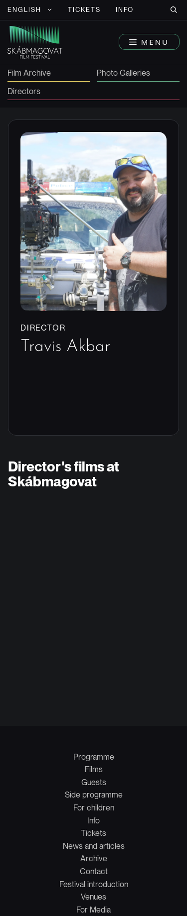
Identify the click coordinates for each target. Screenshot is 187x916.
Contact (94, 871)
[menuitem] (30, 9)
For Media (93, 910)
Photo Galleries (123, 73)
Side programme (94, 795)
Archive (93, 858)
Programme (93, 757)
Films (94, 769)
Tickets (84, 9)
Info (125, 9)
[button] (174, 10)
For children (93, 807)
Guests (93, 782)
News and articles (94, 846)
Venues (93, 897)
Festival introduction (93, 884)
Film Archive (29, 73)
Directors (23, 92)
